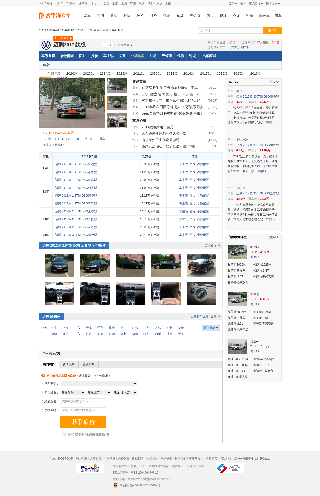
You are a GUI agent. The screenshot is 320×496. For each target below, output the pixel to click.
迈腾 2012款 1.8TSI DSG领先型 (76, 188)
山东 (77, 334)
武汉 (159, 3)
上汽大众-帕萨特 (239, 47)
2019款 (172, 73)
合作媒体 (124, 458)
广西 (89, 334)
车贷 (180, 16)
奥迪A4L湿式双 (238, 377)
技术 (140, 16)
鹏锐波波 (242, 139)
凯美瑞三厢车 (236, 318)
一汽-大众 (93, 30)
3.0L (77, 139)
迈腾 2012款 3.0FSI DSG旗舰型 (76, 235)
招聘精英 (212, 458)
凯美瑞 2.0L (261, 318)
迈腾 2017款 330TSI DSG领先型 (257, 145)
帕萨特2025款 (262, 264)
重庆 (112, 328)
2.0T (71, 139)
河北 (169, 328)
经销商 (82, 3)
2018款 (188, 73)
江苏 (135, 328)
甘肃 (169, 334)
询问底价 (49, 364)
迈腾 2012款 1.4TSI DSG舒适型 (76, 164)
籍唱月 (240, 188)
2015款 (238, 73)
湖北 (123, 334)
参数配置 (67, 56)
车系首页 (48, 56)
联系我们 (180, 458)
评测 (100, 16)
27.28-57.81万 (259, 346)
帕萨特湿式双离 (238, 282)
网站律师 (166, 458)
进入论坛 (255, 3)
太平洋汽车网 (50, 30)
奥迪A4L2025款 (263, 359)
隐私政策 (95, 458)
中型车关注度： (222, 42)
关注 (110, 45)
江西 (66, 334)
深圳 (142, 3)
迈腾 (105, 30)
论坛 (93, 3)
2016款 (222, 73)
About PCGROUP (61, 458)
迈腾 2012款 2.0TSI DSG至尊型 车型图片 (74, 245)
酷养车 (264, 16)
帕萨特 (254, 247)
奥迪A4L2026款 (238, 359)
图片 (209, 16)
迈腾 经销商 (51, 316)
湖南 (135, 334)
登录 (232, 3)
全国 (106, 3)
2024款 (105, 73)
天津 (89, 328)
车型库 (70, 3)
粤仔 (239, 91)
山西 (146, 328)
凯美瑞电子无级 (238, 329)
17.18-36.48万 (259, 299)
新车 (60, 3)
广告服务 (109, 458)
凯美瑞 (254, 294)
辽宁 (100, 328)
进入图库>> (212, 245)
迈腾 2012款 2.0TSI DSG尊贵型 (76, 219)
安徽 (181, 328)
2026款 (71, 73)
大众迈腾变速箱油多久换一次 (164, 133)
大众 (80, 30)
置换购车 (88, 364)
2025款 (88, 73)
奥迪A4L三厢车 (238, 365)
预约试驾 (69, 364)
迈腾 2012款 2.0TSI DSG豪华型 (76, 211)
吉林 (158, 328)
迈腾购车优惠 (199, 316)
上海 (124, 3)
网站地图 (226, 458)
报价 (153, 16)
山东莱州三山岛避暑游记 (160, 140)
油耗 (153, 56)
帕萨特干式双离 (263, 276)
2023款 (122, 73)
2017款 (205, 73)
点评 (236, 16)
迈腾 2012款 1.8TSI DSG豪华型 (76, 195)
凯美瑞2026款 (237, 312)
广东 (77, 328)
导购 (113, 16)
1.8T (64, 139)
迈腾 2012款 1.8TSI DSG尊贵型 (76, 203)
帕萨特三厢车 (236, 270)
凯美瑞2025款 (262, 312)
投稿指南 (138, 458)
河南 (112, 334)
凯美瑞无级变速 (263, 323)
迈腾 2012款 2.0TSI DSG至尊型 (76, 227)
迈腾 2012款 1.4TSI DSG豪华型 (76, 172)
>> (176, 3)
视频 (223, 16)
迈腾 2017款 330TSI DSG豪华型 (257, 96)
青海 (181, 334)
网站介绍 (81, 458)
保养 (180, 56)
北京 (115, 3)
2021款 (138, 73)
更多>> (215, 316)
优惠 (166, 16)
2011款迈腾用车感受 (157, 127)
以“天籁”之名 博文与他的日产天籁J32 (170, 94)
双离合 (59, 144)
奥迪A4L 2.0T (236, 371)
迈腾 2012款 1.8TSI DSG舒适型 (76, 180)
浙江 (123, 328)
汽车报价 (68, 30)
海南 (100, 334)
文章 (122, 56)
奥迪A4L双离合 (263, 371)
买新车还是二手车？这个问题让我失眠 (171, 100)
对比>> (255, 257)
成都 (151, 3)
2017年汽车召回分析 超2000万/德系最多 (173, 107)
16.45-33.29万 (259, 252)
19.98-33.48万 (64, 133)
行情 (127, 16)
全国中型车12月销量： (260, 42)
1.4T (58, 139)
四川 (158, 334)
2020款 (155, 73)
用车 (278, 16)
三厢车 (101, 139)
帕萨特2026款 (237, 264)
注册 (243, 3)
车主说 (108, 56)
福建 (54, 334)
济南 (168, 3)
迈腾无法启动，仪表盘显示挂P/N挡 (168, 146)
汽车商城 (209, 56)
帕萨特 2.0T (235, 276)
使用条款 (152, 458)
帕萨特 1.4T (261, 270)
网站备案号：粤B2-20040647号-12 (135, 472)
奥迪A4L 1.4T (262, 365)
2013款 (255, 73)
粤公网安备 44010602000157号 (137, 485)
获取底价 (83, 422)
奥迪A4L (255, 341)
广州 (133, 3)
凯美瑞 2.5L (235, 323)
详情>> (270, 122)
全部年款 (123, 45)
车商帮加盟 (196, 458)
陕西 (146, 334)
